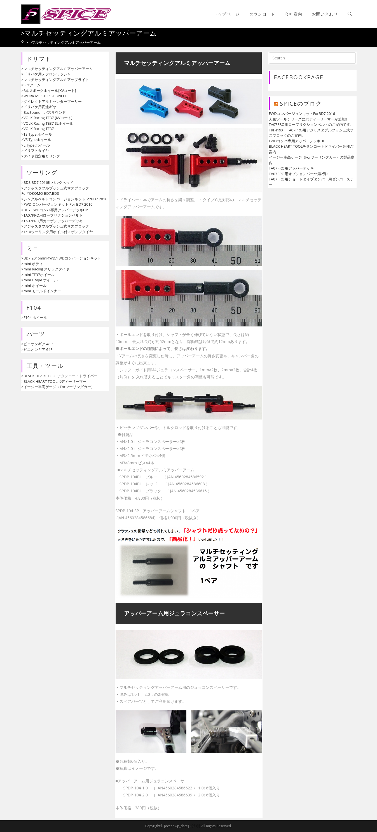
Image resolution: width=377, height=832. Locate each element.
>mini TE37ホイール (38, 274)
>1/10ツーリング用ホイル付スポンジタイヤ (57, 231)
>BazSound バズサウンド (44, 112)
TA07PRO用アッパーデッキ (291, 168)
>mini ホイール (34, 285)
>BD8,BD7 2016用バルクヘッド (47, 182)
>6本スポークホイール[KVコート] (49, 90)
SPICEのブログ (301, 103)
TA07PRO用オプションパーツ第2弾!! (299, 173)
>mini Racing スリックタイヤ (46, 269)
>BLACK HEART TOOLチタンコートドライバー (59, 375)
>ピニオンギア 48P (37, 343)
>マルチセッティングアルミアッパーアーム (57, 68)
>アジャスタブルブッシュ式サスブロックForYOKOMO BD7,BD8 (55, 191)
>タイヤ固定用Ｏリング (41, 156)
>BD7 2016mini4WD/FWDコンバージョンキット (61, 258)
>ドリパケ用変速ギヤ (39, 106)
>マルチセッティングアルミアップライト (55, 79)
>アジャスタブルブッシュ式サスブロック (55, 226)
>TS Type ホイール (37, 134)
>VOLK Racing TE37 (38, 128)
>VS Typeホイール (36, 139)
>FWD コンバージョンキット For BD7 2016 (57, 204)
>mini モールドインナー (41, 290)
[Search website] (350, 14)
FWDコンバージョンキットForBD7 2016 (302, 113)
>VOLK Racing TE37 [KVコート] (47, 117)
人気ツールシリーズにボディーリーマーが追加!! (308, 119)
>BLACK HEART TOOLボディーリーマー (54, 381)
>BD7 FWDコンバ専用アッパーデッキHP (55, 209)
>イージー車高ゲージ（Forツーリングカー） (58, 386)
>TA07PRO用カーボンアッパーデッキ (52, 220)
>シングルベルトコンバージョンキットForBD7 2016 (64, 198)
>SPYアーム (31, 84)
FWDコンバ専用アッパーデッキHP (297, 140)
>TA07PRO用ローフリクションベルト (52, 215)
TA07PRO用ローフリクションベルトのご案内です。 (311, 124)
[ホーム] (22, 42)
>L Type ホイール (36, 145)
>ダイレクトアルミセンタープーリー (52, 101)
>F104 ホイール (34, 317)
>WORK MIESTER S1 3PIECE (44, 95)
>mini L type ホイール (40, 279)
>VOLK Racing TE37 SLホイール (47, 123)
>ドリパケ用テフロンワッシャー (48, 74)
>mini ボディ (32, 263)
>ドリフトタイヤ (35, 150)
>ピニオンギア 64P (37, 349)
